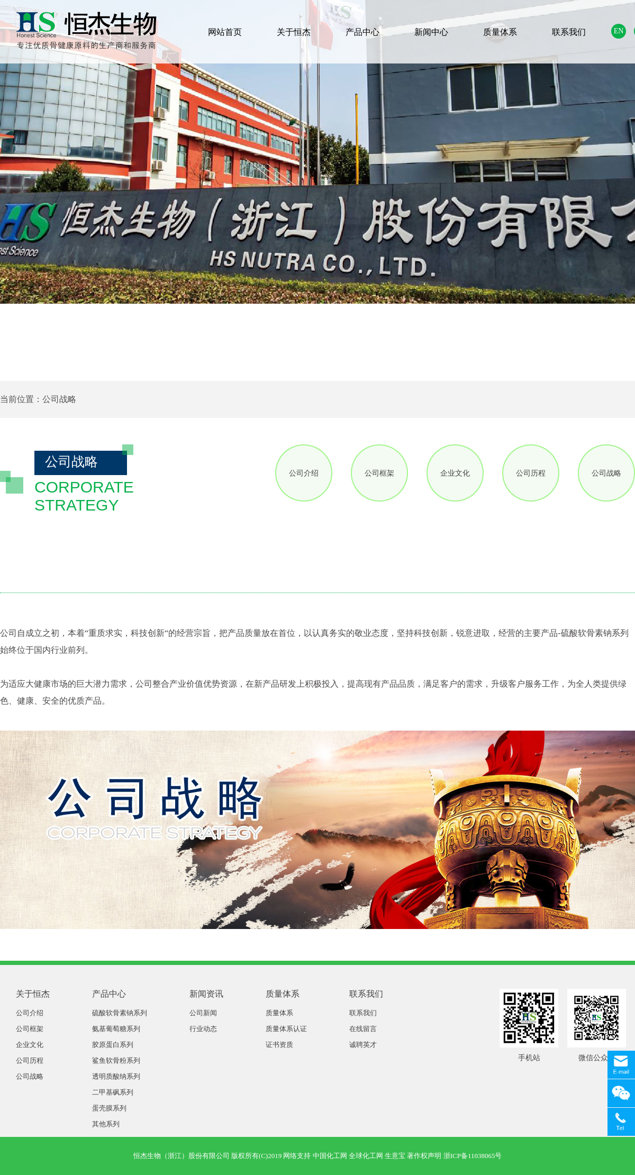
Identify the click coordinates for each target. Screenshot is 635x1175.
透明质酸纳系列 (116, 1076)
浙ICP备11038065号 (472, 1156)
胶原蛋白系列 (112, 1045)
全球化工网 (366, 1156)
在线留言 (363, 1029)
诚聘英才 (363, 1045)
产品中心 (362, 32)
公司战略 (606, 473)
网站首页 (225, 32)
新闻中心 (431, 32)
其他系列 (106, 1124)
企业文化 (455, 473)
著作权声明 (424, 1156)
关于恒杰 (294, 32)
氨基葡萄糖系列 (116, 1029)
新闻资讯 (206, 993)
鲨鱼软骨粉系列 (116, 1060)
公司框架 (379, 473)
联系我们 (569, 32)
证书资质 (279, 1045)
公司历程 (531, 473)
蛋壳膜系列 (109, 1108)
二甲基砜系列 (112, 1092)
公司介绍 (304, 473)
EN (619, 31)
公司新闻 (203, 1013)
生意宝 (395, 1156)
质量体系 (500, 32)
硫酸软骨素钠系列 (119, 1013)
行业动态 (203, 1029)
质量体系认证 (286, 1029)
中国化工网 (330, 1156)
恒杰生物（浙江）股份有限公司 (181, 1156)
